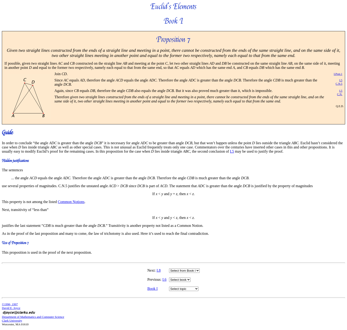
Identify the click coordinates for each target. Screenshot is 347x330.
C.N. (339, 94)
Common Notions (71, 202)
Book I (152, 289)
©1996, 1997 (10, 304)
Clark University (12, 320)
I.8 (159, 270)
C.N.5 (339, 83)
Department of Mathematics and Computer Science (33, 317)
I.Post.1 (338, 74)
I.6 (164, 279)
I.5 (340, 80)
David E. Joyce (11, 308)
